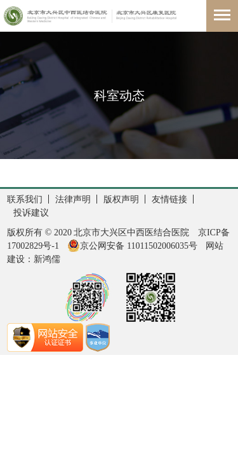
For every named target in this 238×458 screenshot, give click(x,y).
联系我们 (25, 199)
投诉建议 (31, 213)
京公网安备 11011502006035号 (132, 246)
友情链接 (169, 199)
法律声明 (73, 199)
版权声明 (121, 199)
